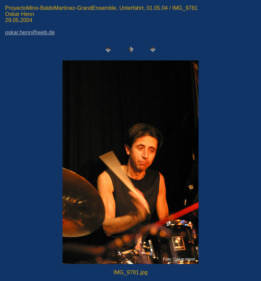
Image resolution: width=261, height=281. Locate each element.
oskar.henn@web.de (30, 32)
